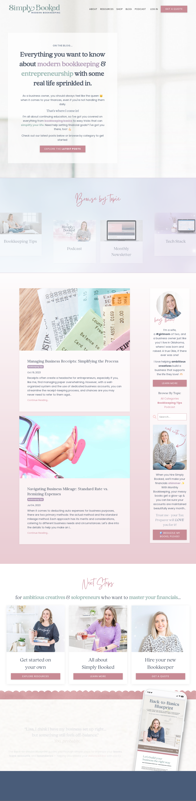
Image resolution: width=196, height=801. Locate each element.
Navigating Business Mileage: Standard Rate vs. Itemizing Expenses (68, 492)
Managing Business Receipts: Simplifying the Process (74, 361)
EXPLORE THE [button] (62, 149)
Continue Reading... (38, 400)
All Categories (170, 399)
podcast (169, 407)
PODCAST (140, 9)
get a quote (160, 677)
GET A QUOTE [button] (174, 9)
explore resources (35, 677)
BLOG (129, 9)
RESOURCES (106, 9)
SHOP (119, 9)
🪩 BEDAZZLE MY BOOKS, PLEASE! (170, 535)
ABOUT (93, 9)
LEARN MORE (170, 383)
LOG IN (154, 9)
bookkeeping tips (35, 367)
